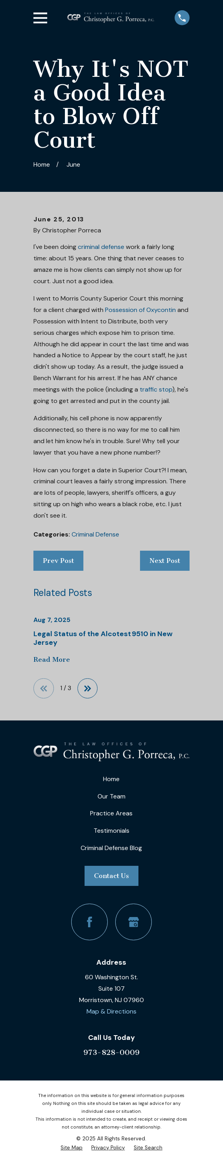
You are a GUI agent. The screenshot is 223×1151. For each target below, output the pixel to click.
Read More (51, 659)
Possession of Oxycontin (140, 310)
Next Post (164, 560)
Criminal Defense (95, 534)
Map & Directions (111, 1011)
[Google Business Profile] (133, 922)
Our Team (111, 796)
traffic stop (156, 389)
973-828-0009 (111, 1052)
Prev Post (58, 560)
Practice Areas (111, 813)
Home (111, 779)
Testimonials (111, 830)
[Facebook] (89, 922)
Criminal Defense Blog (111, 848)
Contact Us (111, 876)
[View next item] (87, 688)
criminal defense (101, 247)
